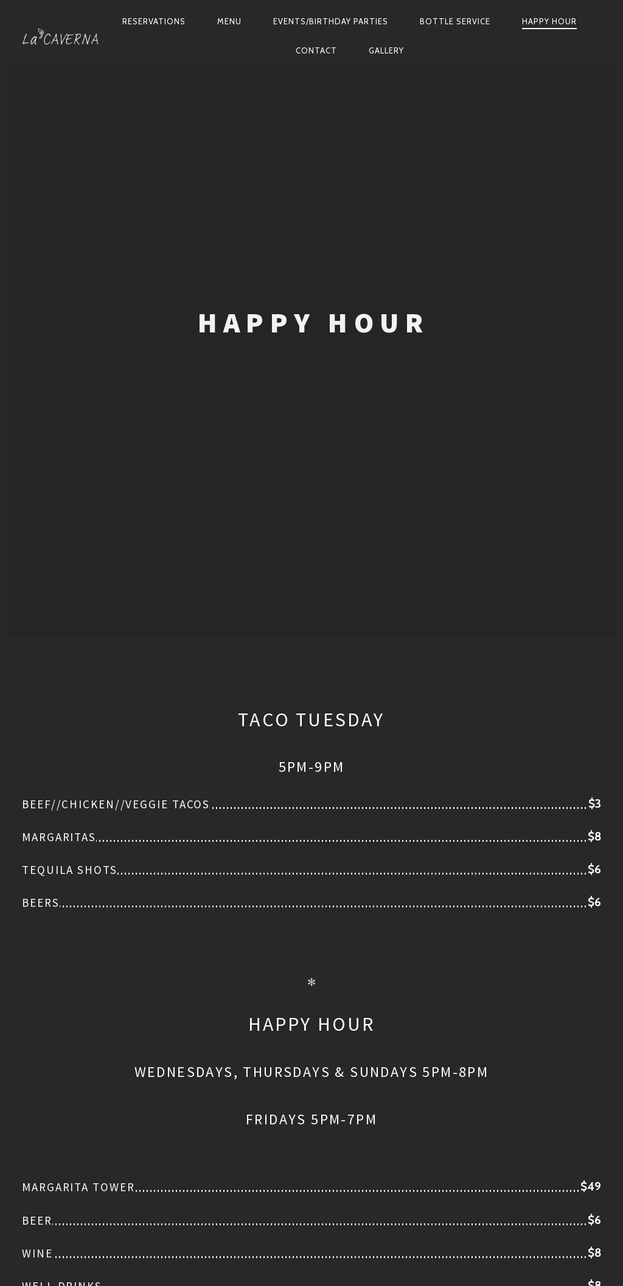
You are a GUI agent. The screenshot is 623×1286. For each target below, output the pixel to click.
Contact (316, 50)
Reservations (154, 21)
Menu (229, 21)
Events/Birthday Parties (330, 21)
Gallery (386, 50)
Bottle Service (455, 21)
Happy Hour (549, 21)
